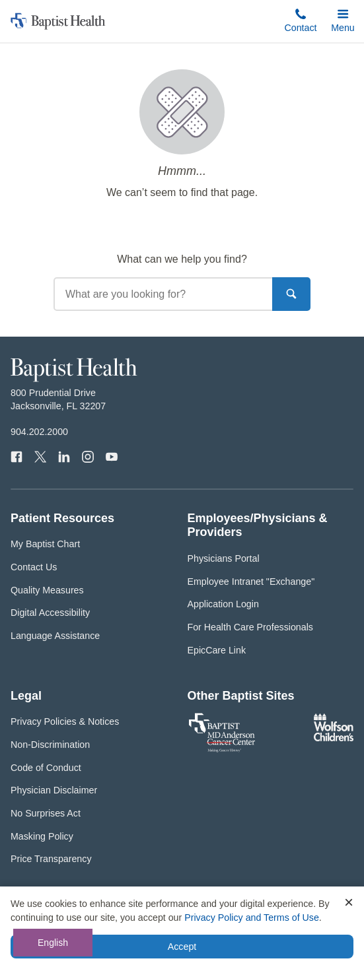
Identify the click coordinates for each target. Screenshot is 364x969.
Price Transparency (51, 858)
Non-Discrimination (50, 744)
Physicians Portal (224, 558)
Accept (182, 946)
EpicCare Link (217, 650)
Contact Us (34, 567)
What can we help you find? (182, 259)
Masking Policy (42, 836)
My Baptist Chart (45, 544)
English (53, 942)
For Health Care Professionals (250, 627)
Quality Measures (47, 590)
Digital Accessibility (50, 612)
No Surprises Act (46, 813)
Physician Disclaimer (54, 790)
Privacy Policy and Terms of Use (251, 917)
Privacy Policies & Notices (65, 721)
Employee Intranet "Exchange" (251, 581)
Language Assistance (55, 635)
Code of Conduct (46, 767)
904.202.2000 (39, 431)
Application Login (223, 604)
